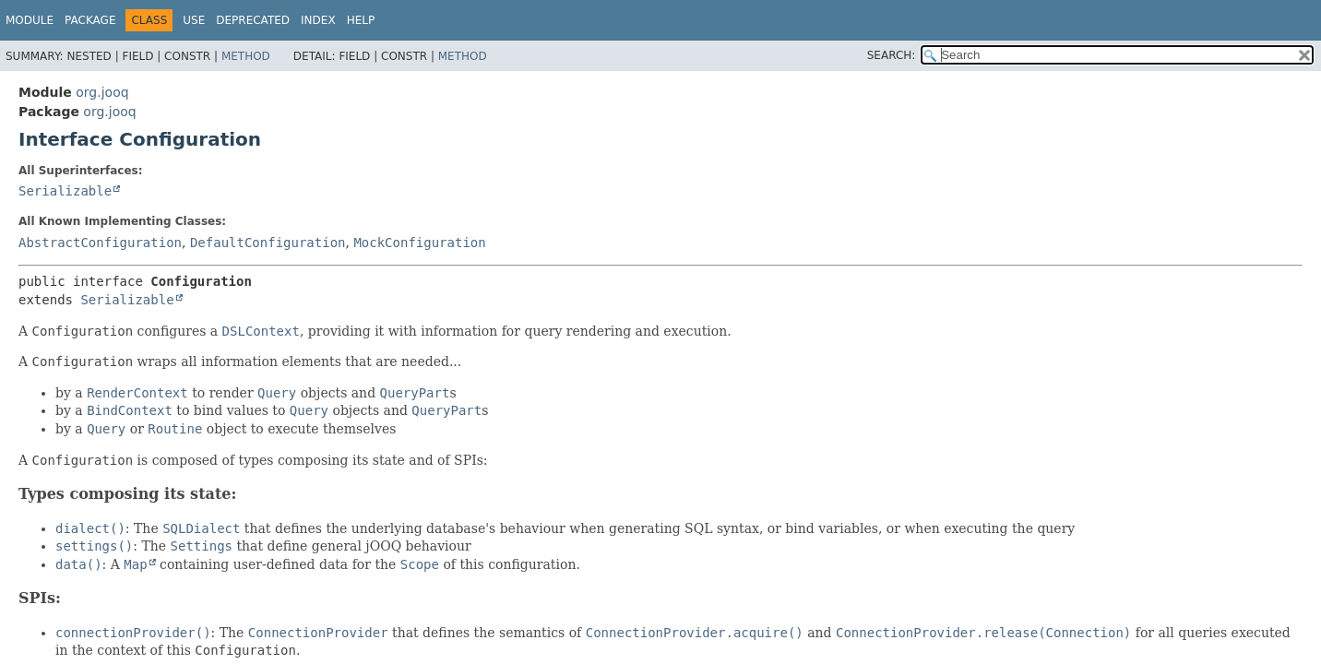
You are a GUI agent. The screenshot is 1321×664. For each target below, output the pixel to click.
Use (194, 20)
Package (90, 20)
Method (245, 56)
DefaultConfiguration (268, 242)
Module (30, 20)
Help (361, 20)
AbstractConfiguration (100, 242)
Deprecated (253, 20)
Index (318, 20)
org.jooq (102, 92)
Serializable (65, 191)
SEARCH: (891, 55)
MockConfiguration (419, 242)
